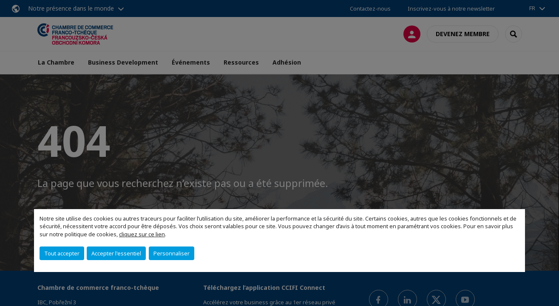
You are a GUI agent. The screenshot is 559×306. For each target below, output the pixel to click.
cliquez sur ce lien (142, 234)
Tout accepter (61, 253)
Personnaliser (171, 253)
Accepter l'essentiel (116, 253)
